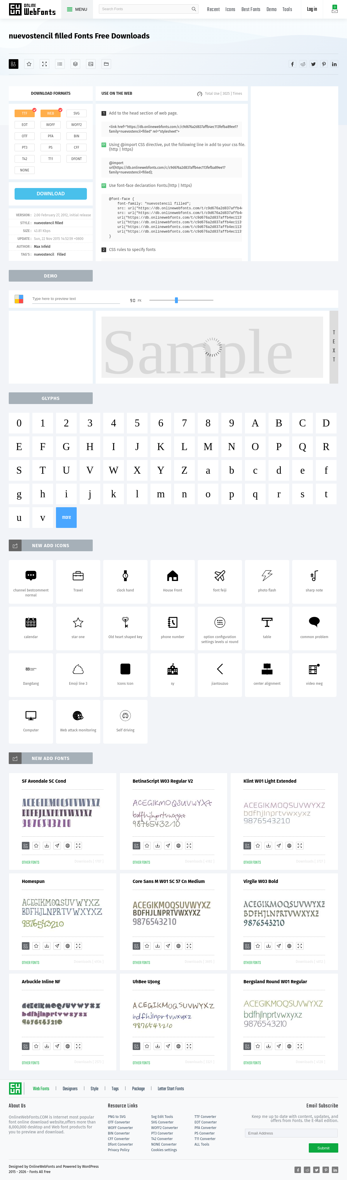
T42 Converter (162, 1139)
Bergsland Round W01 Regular (275, 981)
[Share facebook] (292, 64)
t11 (50, 159)
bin (76, 136)
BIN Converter (119, 1133)
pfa (50, 136)
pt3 (24, 147)
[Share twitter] (313, 64)
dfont (76, 159)
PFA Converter (205, 1128)
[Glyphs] (60, 64)
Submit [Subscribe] (324, 1148)
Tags (115, 1089)
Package (138, 1089)
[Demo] (44, 64)
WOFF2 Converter (164, 1128)
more (66, 517)
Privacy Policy (118, 1150)
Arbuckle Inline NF (41, 981)
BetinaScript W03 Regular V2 (163, 781)
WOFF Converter (120, 1128)
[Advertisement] (294, 173)
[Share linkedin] (334, 64)
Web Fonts (41, 1089)
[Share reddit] (303, 64)
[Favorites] (29, 64)
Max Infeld (42, 247)
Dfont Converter (120, 1144)
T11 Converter (204, 1139)
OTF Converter (119, 1122)
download (51, 193)
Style (94, 1089)
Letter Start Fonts (171, 1089)
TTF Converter (205, 1117)
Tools (287, 10)
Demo (272, 10)
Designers (70, 1089)
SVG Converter (162, 1122)
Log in (312, 9)
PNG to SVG (117, 1117)
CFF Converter (118, 1139)
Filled (61, 254)
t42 (24, 159)
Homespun (33, 881)
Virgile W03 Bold (260, 881)
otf (25, 136)
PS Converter (204, 1133)
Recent (213, 10)
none (24, 170)
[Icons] (91, 64)
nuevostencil (44, 254)
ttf (24, 113)
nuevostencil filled (48, 223)
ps (50, 147)
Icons (230, 10)
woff (50, 125)
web (50, 113)
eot (24, 125)
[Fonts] (106, 64)
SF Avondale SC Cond (44, 781)
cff (76, 147)
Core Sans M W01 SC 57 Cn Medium (169, 881)
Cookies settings (164, 1150)
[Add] (13, 64)
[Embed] (67, 845)
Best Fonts (251, 10)
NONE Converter (164, 1144)
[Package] (75, 64)
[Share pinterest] (324, 64)
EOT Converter (205, 1122)
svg (76, 113)
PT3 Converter (162, 1133)
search (194, 9)
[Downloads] (46, 845)
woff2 (76, 125)
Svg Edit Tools (162, 1117)
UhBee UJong (146, 981)
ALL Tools (201, 1144)
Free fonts (35, 10)
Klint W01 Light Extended (270, 781)
